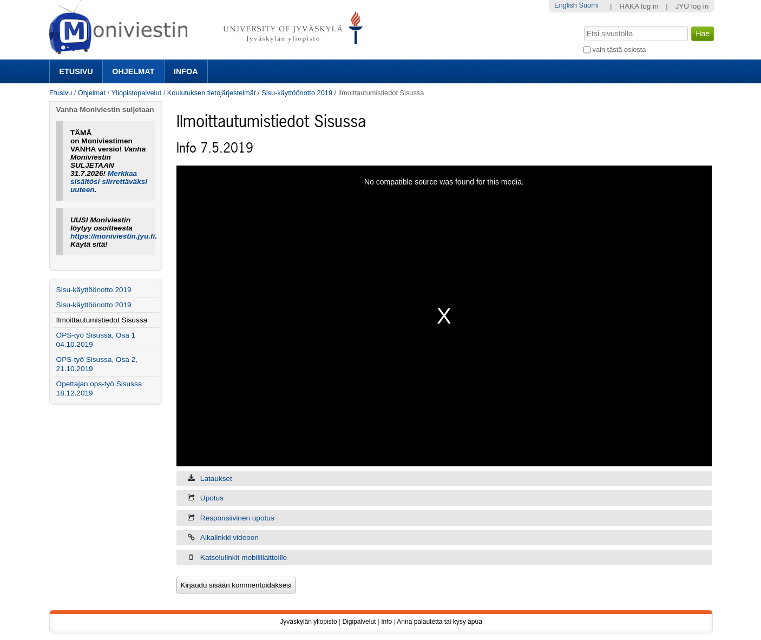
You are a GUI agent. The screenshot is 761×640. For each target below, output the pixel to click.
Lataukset (216, 478)
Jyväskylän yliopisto (308, 621)
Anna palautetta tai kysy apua (439, 621)
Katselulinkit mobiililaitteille (243, 557)
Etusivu (76, 71)
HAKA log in (639, 6)
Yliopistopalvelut (136, 93)
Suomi (588, 5)
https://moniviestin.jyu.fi (112, 236)
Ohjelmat (133, 71)
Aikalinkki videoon (229, 537)
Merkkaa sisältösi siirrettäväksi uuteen (108, 181)
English (565, 5)
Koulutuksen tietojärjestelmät (211, 93)
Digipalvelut (359, 621)
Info (386, 621)
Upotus (212, 498)
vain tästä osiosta (619, 49)
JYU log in (691, 6)
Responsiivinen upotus (237, 518)
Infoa (186, 71)
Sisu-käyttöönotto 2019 (296, 93)
